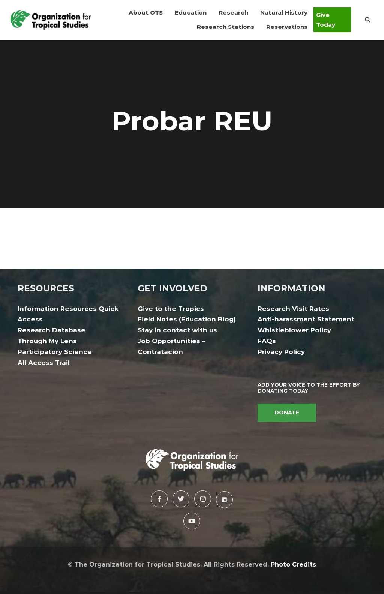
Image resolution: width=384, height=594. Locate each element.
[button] (146, 13)
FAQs (267, 341)
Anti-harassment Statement (306, 319)
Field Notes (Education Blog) (187, 319)
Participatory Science (55, 352)
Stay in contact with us (177, 330)
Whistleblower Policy (294, 330)
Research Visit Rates (293, 308)
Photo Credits (293, 564)
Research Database (52, 330)
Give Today (325, 19)
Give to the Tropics (171, 308)
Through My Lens (47, 341)
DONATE (286, 412)
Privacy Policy (281, 352)
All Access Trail (44, 362)
